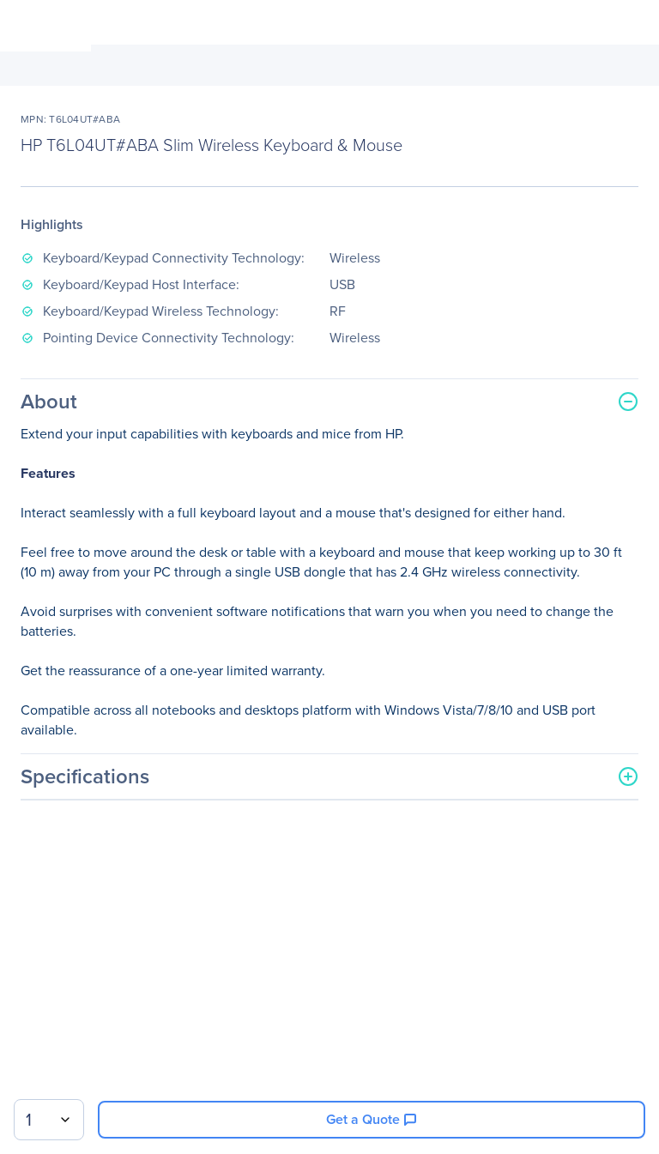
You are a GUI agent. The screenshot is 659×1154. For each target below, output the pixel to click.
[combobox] (49, 1119)
